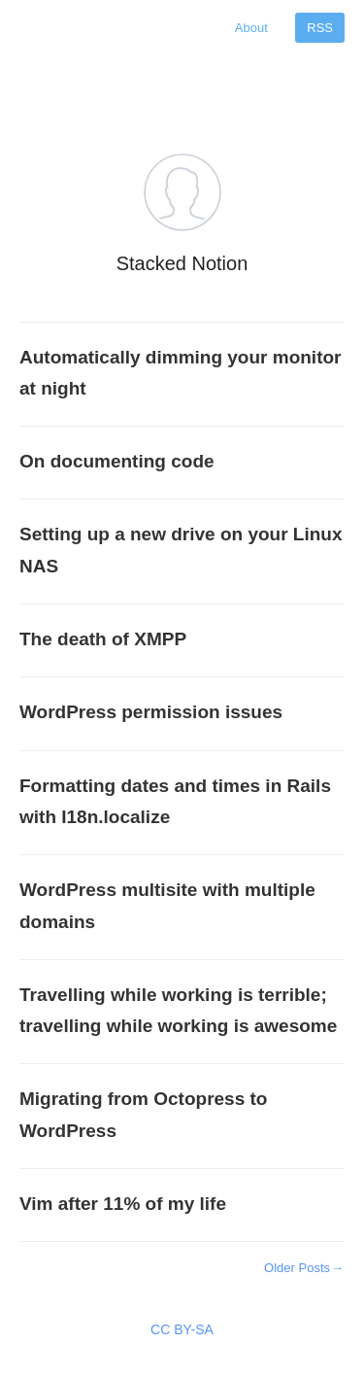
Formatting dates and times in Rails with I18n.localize (175, 801)
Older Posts (304, 1267)
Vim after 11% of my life (122, 1203)
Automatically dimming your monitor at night (180, 372)
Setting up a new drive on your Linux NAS (181, 549)
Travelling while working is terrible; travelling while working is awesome (178, 1010)
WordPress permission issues (150, 712)
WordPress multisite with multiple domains (167, 905)
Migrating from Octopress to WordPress (143, 1114)
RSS (320, 27)
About (251, 27)
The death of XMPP (102, 639)
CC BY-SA (182, 1329)
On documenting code (117, 461)
